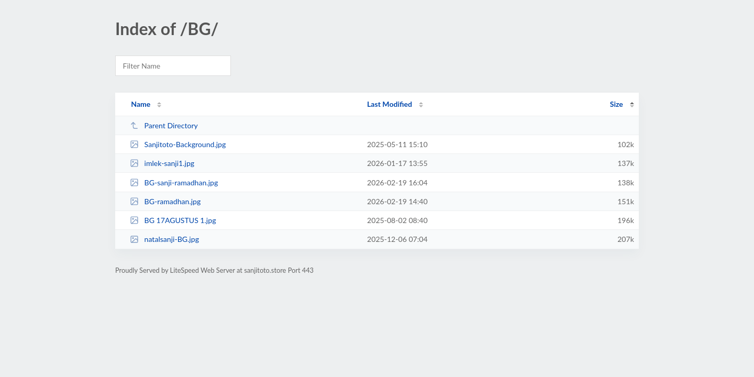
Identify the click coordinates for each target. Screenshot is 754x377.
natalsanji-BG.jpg (164, 239)
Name (140, 103)
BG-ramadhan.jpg (165, 201)
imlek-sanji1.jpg (162, 163)
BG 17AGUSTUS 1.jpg (173, 220)
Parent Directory (164, 125)
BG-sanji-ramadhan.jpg (174, 182)
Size (616, 103)
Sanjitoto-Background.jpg (178, 144)
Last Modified (389, 103)
